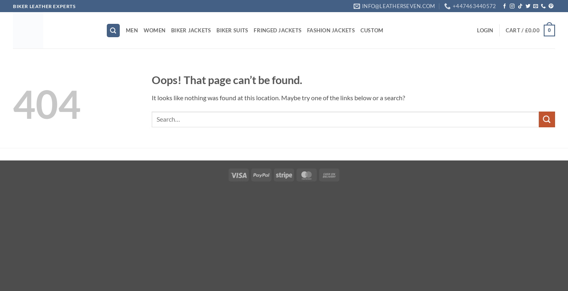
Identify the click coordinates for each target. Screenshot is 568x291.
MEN (132, 30)
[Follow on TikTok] (520, 6)
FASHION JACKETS (331, 30)
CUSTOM (372, 30)
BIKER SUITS (232, 30)
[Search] (113, 30)
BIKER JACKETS (191, 30)
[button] (485, 30)
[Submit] (547, 119)
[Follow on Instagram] (512, 6)
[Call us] (543, 6)
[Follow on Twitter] (528, 6)
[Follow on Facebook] (504, 6)
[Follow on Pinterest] (551, 6)
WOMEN (154, 30)
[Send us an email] (535, 6)
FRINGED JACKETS (277, 30)
